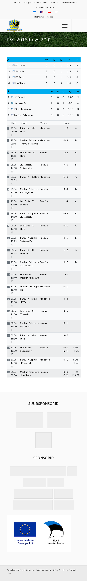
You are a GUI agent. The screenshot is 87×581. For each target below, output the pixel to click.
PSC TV (17, 2)
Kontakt (54, 2)
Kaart (45, 2)
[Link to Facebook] (78, 25)
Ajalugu (27, 2)
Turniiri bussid (68, 2)
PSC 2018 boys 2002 (29, 39)
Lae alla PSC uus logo (44, 7)
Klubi (36, 2)
